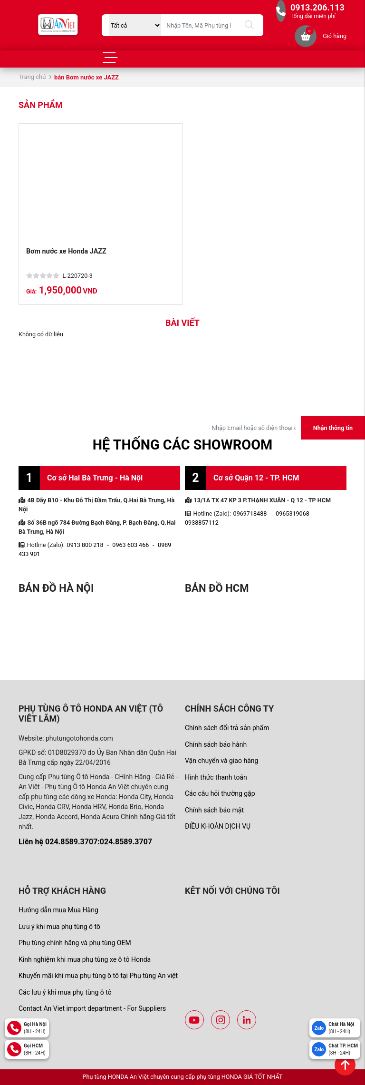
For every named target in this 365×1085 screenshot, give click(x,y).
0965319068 (292, 513)
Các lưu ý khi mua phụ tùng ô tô (65, 992)
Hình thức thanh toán (216, 777)
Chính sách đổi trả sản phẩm (227, 728)
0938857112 (202, 522)
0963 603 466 (130, 544)
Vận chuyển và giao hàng (221, 760)
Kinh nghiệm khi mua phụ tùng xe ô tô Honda (85, 959)
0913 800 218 (85, 544)
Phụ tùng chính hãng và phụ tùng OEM (75, 943)
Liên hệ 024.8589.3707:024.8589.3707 (85, 841)
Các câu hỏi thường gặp (220, 793)
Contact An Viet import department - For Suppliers (92, 1008)
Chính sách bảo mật (214, 810)
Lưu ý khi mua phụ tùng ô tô (59, 926)
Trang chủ (32, 76)
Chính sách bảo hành (216, 744)
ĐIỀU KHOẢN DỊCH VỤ (217, 826)
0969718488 (250, 513)
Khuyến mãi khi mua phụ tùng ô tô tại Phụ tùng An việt (98, 975)
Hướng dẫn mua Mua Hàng (58, 910)
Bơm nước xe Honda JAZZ (66, 251)
